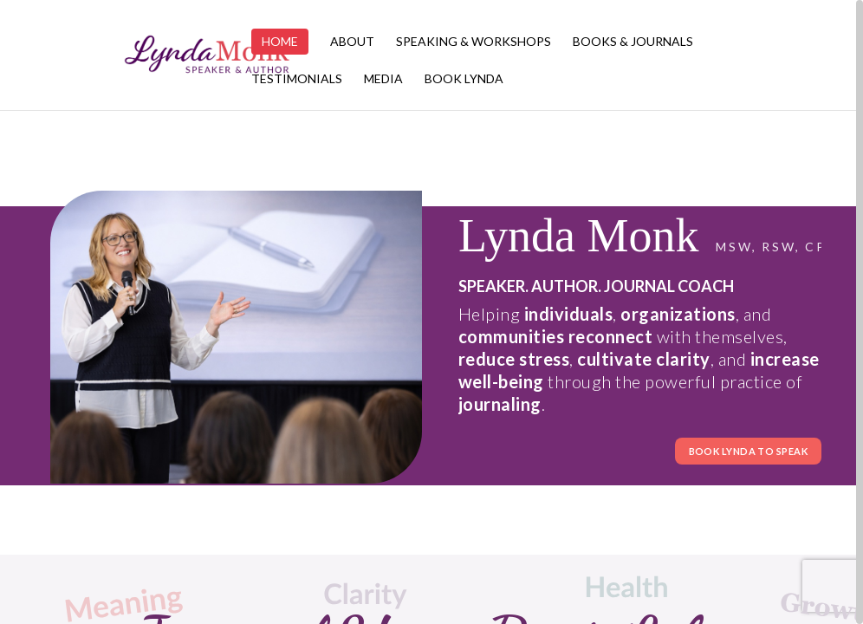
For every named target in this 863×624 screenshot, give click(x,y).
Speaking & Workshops (473, 42)
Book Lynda (464, 79)
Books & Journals (633, 42)
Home (280, 41)
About (352, 42)
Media (383, 79)
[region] (431, 312)
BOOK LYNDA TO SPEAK (748, 451)
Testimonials (296, 79)
